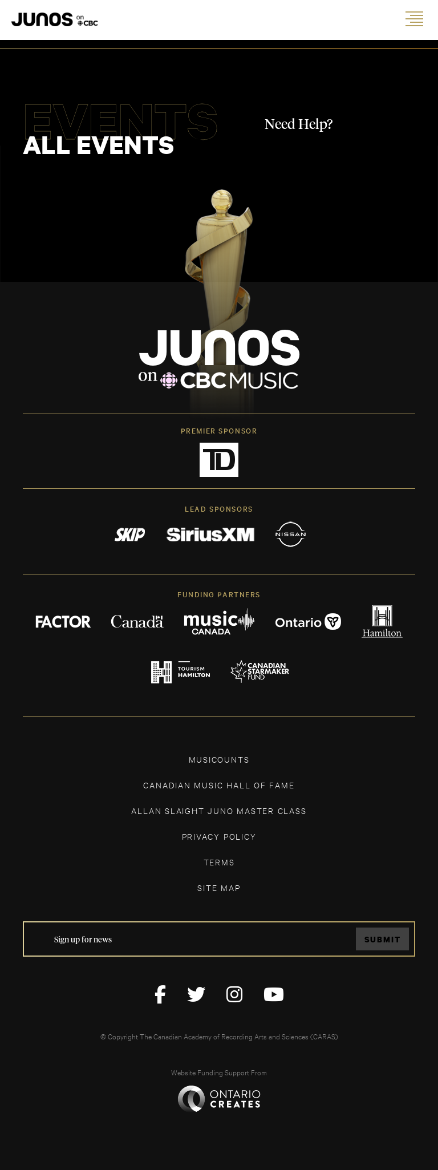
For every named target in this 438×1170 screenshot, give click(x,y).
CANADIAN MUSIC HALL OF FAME (218, 784)
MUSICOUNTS (219, 759)
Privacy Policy (219, 836)
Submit (382, 939)
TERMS (219, 861)
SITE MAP (218, 887)
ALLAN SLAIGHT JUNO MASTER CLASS (218, 810)
